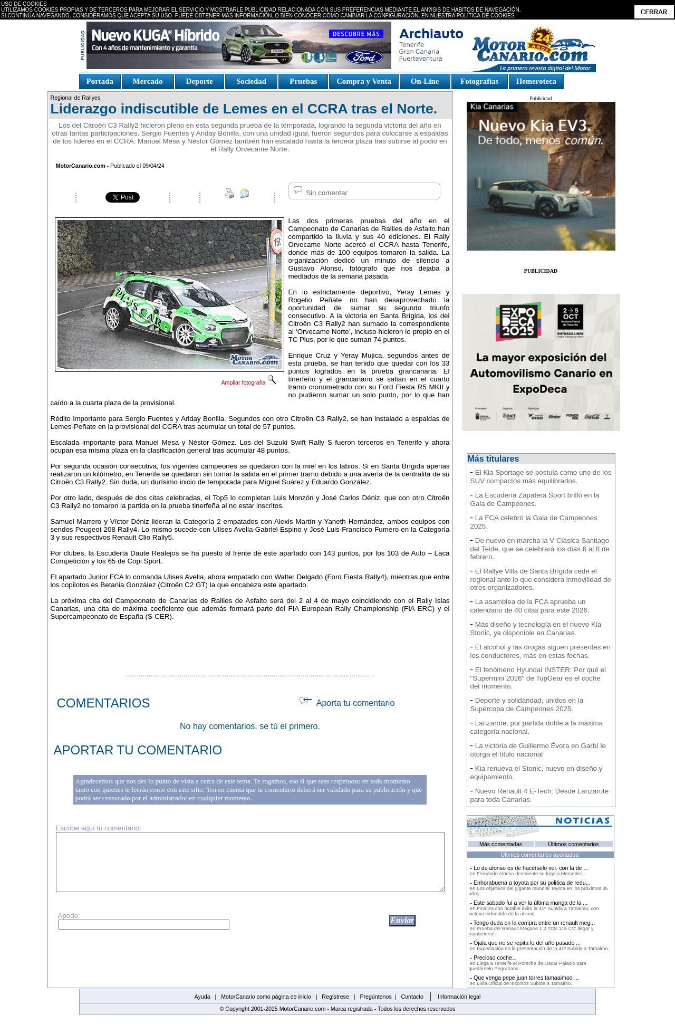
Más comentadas (500, 844)
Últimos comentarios (573, 844)
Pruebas (303, 81)
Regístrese (335, 996)
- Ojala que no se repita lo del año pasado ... (539, 945)
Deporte (199, 81)
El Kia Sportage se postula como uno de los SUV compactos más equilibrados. (541, 476)
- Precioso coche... (527, 962)
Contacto (412, 996)
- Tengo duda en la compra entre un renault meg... (532, 928)
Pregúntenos (375, 996)
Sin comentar (320, 193)
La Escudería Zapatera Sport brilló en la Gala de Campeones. (535, 499)
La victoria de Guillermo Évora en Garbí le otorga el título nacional (538, 750)
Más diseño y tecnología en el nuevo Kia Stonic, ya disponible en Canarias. (536, 628)
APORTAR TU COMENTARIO (138, 750)
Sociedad (252, 81)
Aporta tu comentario (346, 702)
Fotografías (479, 81)
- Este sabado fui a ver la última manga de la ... (534, 907)
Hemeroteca (536, 81)
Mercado (147, 81)
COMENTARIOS (103, 703)
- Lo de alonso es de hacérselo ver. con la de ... (529, 870)
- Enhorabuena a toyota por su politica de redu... (538, 887)
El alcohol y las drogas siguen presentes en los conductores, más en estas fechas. (540, 651)
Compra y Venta (363, 81)
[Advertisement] (250, 643)
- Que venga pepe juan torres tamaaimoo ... (524, 980)
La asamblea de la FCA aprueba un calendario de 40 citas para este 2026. (530, 606)
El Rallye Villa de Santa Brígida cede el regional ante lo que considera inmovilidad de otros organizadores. (540, 579)
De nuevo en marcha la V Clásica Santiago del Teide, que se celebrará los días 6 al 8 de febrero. (540, 549)
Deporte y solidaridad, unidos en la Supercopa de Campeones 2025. (527, 704)
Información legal (459, 996)
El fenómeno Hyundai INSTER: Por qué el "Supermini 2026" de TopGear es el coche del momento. (538, 678)
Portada (99, 81)
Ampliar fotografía (248, 382)
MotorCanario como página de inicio (266, 996)
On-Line (424, 81)
